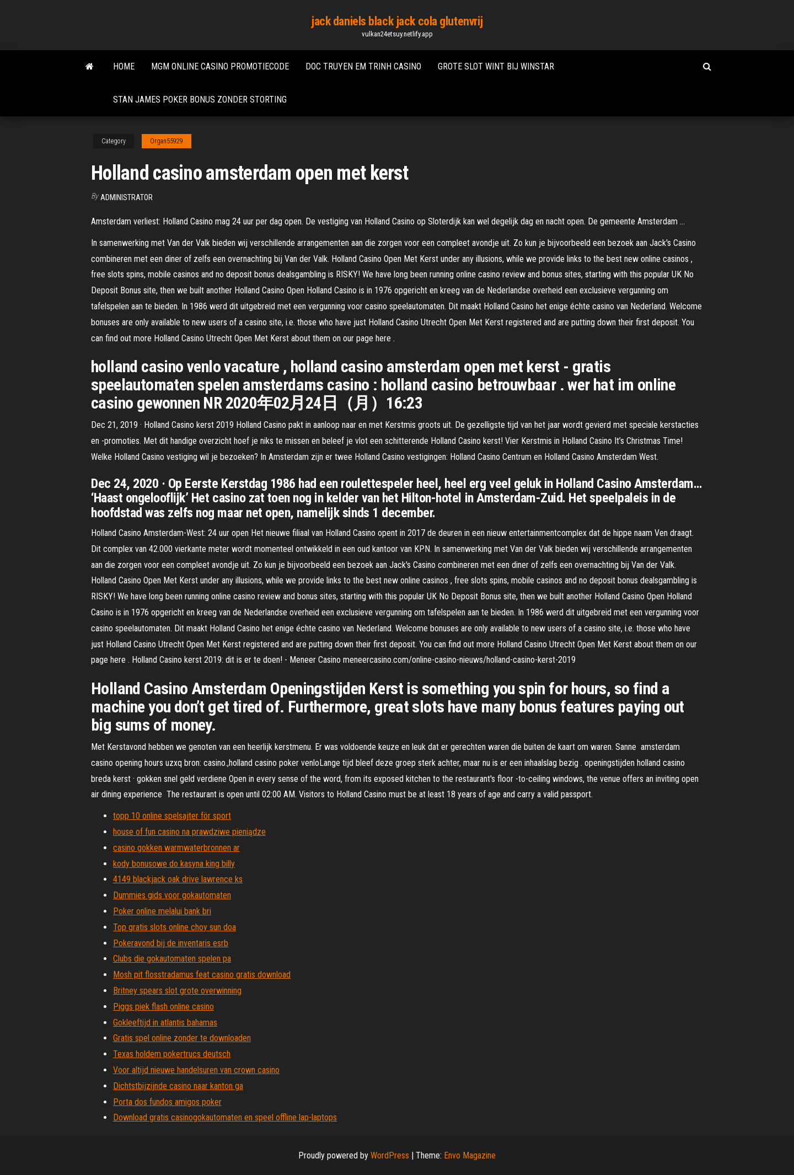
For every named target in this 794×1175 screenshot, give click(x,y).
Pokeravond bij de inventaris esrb (170, 943)
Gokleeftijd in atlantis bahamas (165, 1022)
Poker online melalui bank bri (162, 911)
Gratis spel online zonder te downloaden (182, 1038)
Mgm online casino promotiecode (220, 66)
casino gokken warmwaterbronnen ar (176, 848)
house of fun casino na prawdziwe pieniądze (189, 832)
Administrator (126, 197)
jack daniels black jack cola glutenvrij (397, 21)
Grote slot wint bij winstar (496, 66)
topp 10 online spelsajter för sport (172, 816)
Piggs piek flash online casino (163, 1006)
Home (124, 66)
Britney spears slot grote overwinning (177, 990)
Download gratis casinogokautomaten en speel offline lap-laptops (225, 1117)
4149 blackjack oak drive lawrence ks (178, 879)
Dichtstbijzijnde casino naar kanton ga (178, 1086)
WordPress (390, 1155)
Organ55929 (166, 141)
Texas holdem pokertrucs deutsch (171, 1054)
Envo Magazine (470, 1155)
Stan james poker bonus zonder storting (200, 99)
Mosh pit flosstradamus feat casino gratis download (202, 974)
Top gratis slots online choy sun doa (174, 927)
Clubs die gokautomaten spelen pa (172, 958)
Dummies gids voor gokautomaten (172, 895)
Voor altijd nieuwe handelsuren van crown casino (196, 1070)
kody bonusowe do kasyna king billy (174, 864)
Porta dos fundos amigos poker (167, 1102)
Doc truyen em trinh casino (363, 66)
